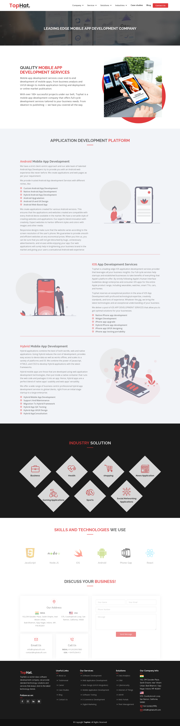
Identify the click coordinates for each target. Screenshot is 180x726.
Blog (149, 5)
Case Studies (64, 690)
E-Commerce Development (93, 699)
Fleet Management (126, 704)
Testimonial (63, 680)
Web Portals (123, 699)
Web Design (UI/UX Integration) (95, 685)
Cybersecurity (123, 685)
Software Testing (89, 695)
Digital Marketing (89, 704)
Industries (120, 5)
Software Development (92, 676)
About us (62, 676)
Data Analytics (124, 676)
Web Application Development (94, 680)
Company (77, 5)
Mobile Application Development (95, 690)
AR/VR (120, 695)
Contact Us (163, 5)
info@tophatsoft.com (152, 710)
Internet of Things (125, 690)
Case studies (137, 5)
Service (91, 5)
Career (61, 685)
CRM (120, 680)
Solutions (105, 5)
